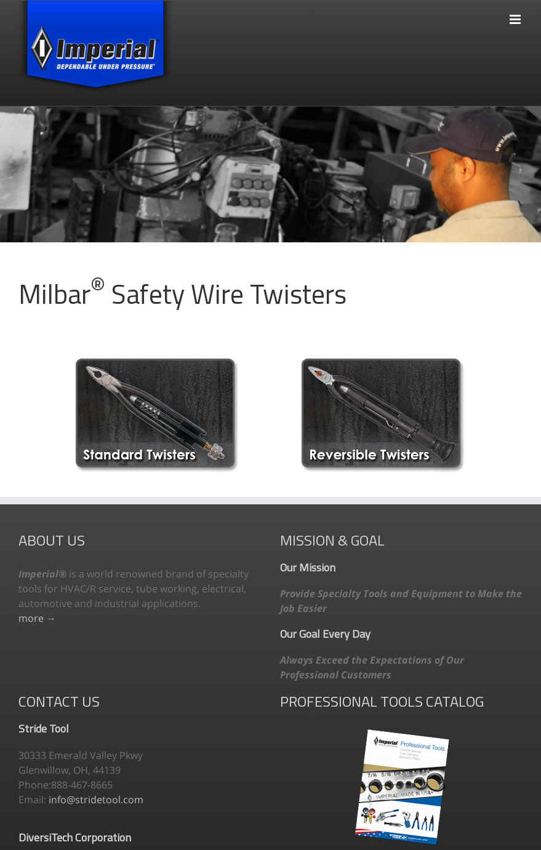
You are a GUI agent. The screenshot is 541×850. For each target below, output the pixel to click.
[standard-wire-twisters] (157, 363)
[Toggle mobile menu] (516, 13)
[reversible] (383, 363)
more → (37, 618)
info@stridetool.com (96, 799)
